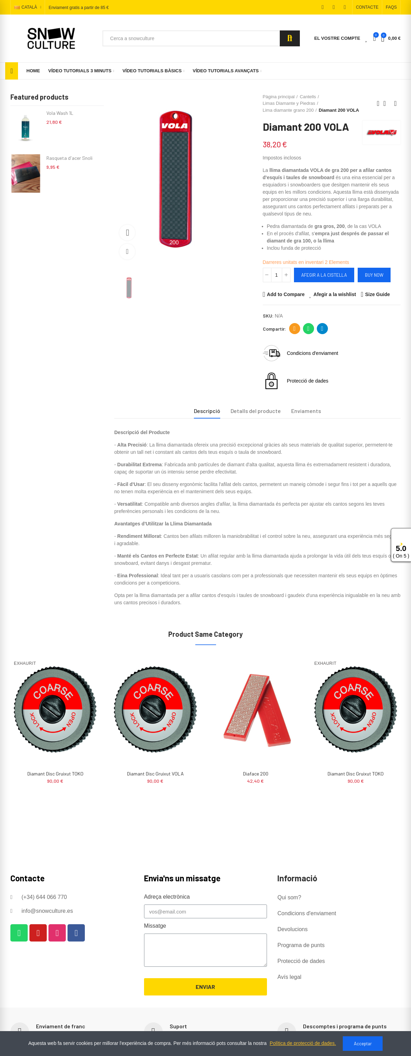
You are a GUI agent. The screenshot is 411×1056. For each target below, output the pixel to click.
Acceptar (363, 1043)
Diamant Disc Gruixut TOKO (155, 774)
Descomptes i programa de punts (345, 1026)
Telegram (322, 328)
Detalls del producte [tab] (256, 410)
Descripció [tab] (207, 410)
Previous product (378, 103)
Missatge (155, 926)
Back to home (386, 103)
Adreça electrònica (294, 328)
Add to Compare (286, 294)
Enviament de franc (60, 1026)
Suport (178, 1026)
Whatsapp (308, 328)
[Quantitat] (277, 275)
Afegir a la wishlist (334, 294)
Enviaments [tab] (306, 410)
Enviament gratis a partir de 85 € (78, 7)
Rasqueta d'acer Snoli (69, 158)
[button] (367, 7)
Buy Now (374, 275)
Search (290, 38)
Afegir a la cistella (324, 275)
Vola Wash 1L (59, 113)
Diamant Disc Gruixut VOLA (255, 774)
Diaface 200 (55, 774)
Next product (395, 103)
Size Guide (377, 294)
